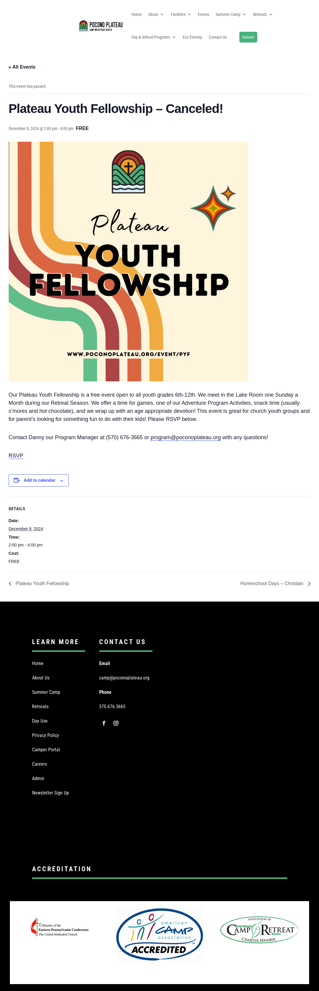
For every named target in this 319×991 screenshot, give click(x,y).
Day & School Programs (150, 37)
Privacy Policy (45, 735)
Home (136, 14)
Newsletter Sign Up (50, 793)
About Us (40, 678)
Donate (248, 37)
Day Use (40, 721)
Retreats (260, 14)
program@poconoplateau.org (186, 437)
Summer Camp (228, 14)
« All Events (22, 67)
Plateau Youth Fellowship (41, 583)
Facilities (178, 14)
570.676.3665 (112, 706)
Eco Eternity (192, 37)
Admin (38, 778)
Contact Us (218, 37)
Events (203, 14)
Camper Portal (46, 750)
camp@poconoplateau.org (124, 678)
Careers (39, 764)
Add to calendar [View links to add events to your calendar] (39, 480)
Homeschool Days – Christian (272, 583)
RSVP (16, 456)
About (153, 14)
